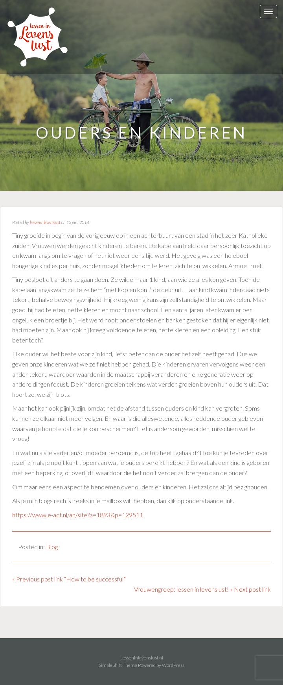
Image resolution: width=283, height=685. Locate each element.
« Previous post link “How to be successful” (69, 579)
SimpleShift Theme (118, 665)
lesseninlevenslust (45, 222)
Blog (52, 546)
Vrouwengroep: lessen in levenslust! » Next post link (202, 589)
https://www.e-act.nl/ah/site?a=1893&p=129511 (77, 514)
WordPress (173, 665)
